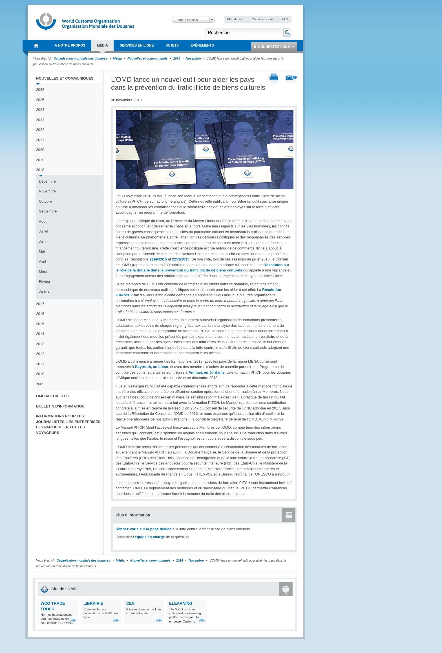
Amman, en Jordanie (207, 372)
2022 (40, 130)
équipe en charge (150, 537)
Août (43, 221)
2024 (40, 110)
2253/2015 (180, 259)
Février (44, 281)
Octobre (45, 201)
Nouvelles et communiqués (147, 58)
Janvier (45, 291)
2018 (176, 58)
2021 (40, 140)
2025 (40, 100)
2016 (40, 314)
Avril (42, 261)
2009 (40, 384)
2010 (40, 374)
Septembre (48, 211)
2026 (40, 89)
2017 (40, 304)
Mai (42, 251)
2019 (40, 160)
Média (117, 58)
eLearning (180, 603)
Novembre (193, 58)
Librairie (93, 603)
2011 (40, 364)
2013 (40, 344)
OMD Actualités (52, 396)
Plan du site (235, 19)
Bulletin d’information (60, 406)
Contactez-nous (263, 19)
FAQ (285, 19)
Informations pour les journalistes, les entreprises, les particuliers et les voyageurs (68, 424)
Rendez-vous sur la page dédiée (143, 529)
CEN (130, 603)
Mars (43, 271)
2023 (40, 120)
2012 (40, 354)
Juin (42, 241)
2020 (40, 150)
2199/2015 (158, 259)
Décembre (47, 181)
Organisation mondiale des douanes (80, 58)
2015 (40, 324)
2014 (40, 334)
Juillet (43, 231)
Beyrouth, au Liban (151, 367)
